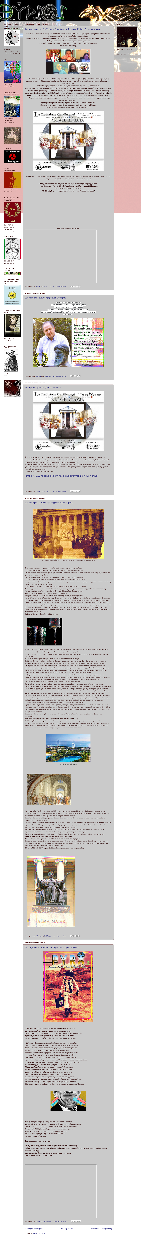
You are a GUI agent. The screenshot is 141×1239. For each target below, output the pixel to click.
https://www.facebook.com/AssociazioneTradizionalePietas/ (61, 476)
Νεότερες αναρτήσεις (34, 1229)
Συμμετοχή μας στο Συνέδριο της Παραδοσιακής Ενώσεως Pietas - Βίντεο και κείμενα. (63, 29)
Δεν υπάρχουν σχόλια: (60, 286)
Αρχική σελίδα (9, 19)
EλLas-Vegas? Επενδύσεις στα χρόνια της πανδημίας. (49, 503)
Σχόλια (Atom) (39, 1233)
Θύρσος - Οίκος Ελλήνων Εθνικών (21, 10)
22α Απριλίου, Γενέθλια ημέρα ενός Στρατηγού (45, 298)
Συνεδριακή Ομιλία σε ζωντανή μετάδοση (43, 387)
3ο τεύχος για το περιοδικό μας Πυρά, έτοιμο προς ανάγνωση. (52, 947)
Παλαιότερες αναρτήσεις (101, 1229)
